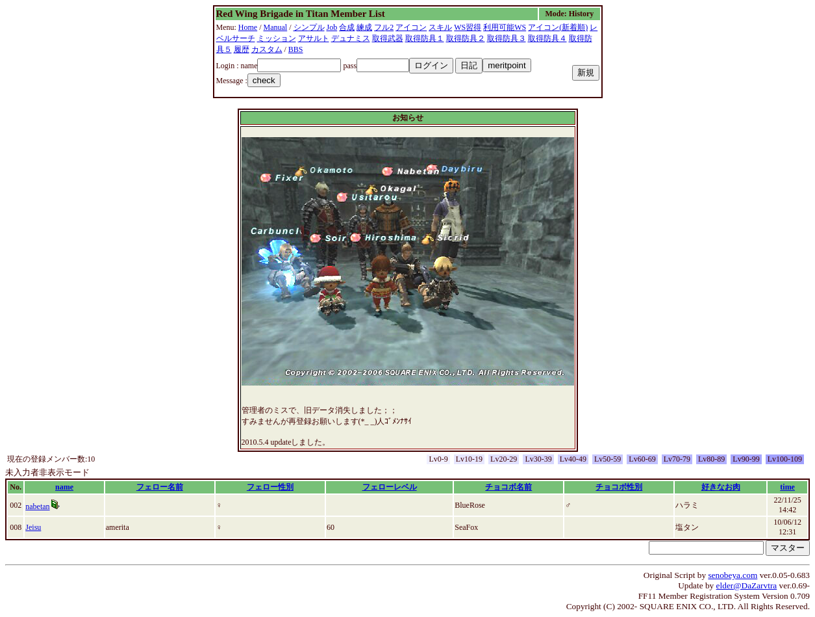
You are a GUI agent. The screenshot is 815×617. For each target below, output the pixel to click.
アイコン (411, 27)
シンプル (309, 27)
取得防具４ (547, 38)
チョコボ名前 (508, 487)
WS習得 (467, 27)
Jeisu (33, 527)
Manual (276, 27)
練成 (364, 27)
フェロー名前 (159, 487)
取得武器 (387, 38)
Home (247, 27)
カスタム (266, 49)
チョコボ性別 (619, 487)
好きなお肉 (720, 487)
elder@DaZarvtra (746, 585)
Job (332, 27)
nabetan (37, 506)
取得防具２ (465, 38)
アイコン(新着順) (558, 27)
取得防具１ (424, 38)
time (787, 487)
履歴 (241, 49)
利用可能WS (504, 27)
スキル (440, 27)
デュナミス (350, 38)
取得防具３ (506, 38)
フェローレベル (389, 487)
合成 (347, 27)
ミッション (276, 38)
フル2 (384, 27)
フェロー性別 (270, 487)
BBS (295, 49)
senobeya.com (732, 575)
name (64, 487)
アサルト (313, 38)
